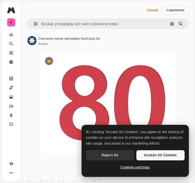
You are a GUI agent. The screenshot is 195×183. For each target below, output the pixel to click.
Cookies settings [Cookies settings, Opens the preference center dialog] (135, 167)
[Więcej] (11, 173)
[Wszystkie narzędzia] (11, 78)
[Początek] (11, 34)
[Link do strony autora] (32, 40)
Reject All (110, 155)
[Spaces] (11, 88)
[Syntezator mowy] (11, 115)
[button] (34, 24)
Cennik (153, 10)
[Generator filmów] (11, 106)
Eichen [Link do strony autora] (43, 44)
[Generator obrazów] (11, 97)
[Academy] (11, 164)
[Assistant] (11, 124)
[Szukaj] (11, 44)
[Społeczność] (11, 62)
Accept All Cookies (160, 155)
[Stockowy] (11, 53)
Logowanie (176, 10)
